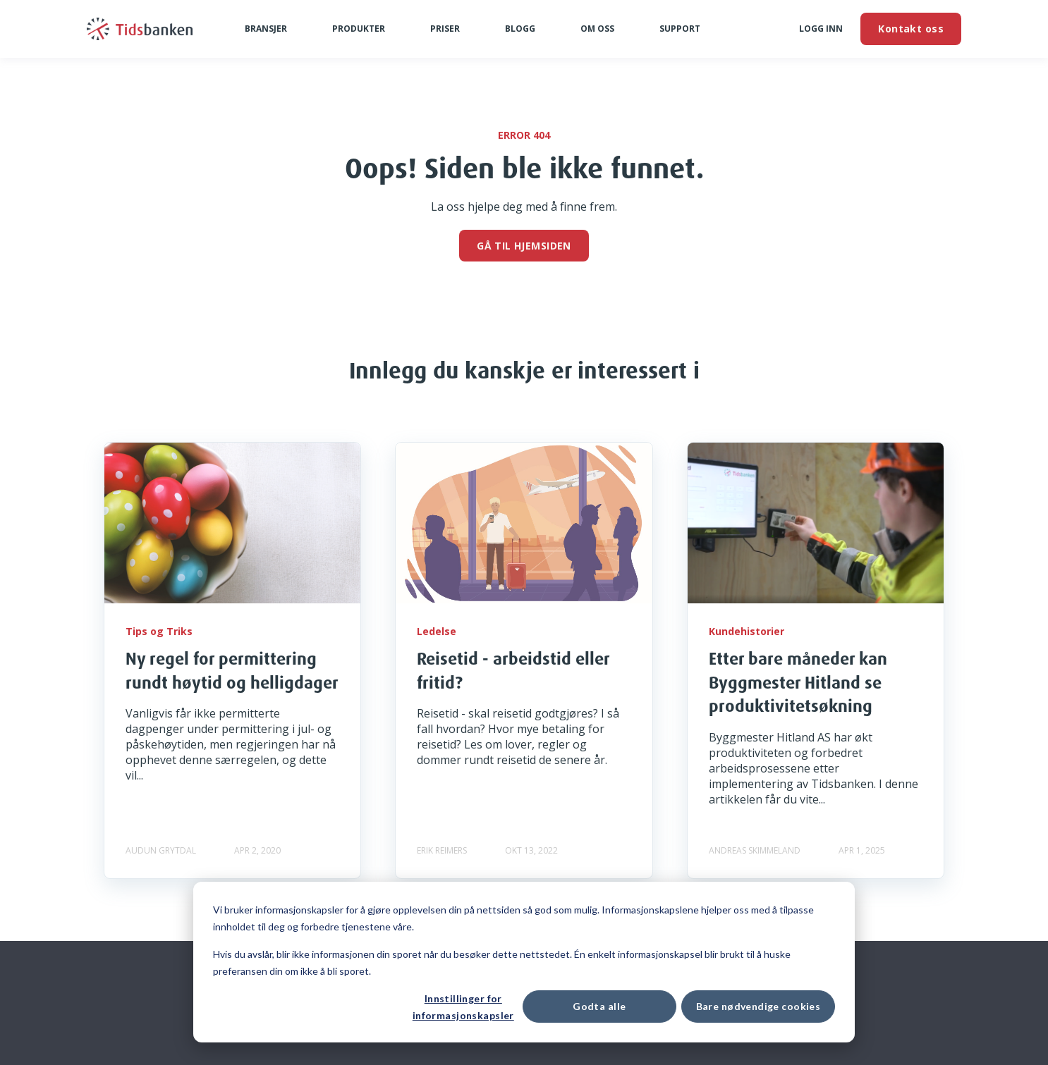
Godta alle (599, 1006)
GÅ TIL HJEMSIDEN (524, 245)
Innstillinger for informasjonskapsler (463, 1007)
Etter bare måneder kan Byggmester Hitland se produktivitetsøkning (798, 682)
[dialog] (524, 962)
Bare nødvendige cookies (758, 1006)
